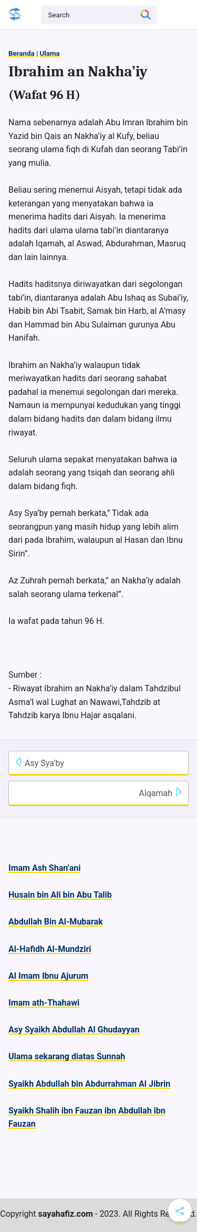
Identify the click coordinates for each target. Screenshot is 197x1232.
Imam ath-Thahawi (43, 1003)
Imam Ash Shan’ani (44, 868)
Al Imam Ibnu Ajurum (48, 976)
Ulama (49, 53)
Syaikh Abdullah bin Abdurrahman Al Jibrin (89, 1084)
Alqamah (161, 793)
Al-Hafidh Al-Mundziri (49, 949)
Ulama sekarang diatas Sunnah (66, 1056)
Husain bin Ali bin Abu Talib (60, 895)
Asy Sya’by (39, 763)
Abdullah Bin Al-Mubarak (55, 922)
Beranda (21, 53)
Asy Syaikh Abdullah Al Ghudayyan (74, 1030)
